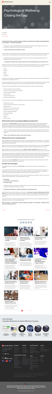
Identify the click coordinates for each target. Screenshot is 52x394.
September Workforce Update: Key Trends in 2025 (10, 302)
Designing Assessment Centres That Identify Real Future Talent (25, 239)
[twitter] (4, 354)
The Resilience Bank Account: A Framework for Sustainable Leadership (11, 239)
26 (29, 310)
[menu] (49, 2)
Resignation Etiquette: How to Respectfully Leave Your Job (41, 282)
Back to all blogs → (5, 36)
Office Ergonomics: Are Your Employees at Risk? (40, 238)
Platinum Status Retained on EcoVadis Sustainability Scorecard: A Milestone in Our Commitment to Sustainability (11, 261)
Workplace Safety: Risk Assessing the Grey (24, 282)
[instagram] (7, 354)
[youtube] (5, 354)
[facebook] (2, 354)
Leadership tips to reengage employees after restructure (25, 259)
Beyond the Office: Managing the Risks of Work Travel (11, 282)
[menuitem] (18, 347)
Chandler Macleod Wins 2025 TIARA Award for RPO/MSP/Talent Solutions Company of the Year (41, 261)
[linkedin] (8, 354)
